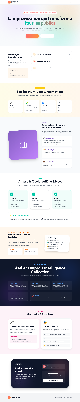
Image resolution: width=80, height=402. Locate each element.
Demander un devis (32, 36)
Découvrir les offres (47, 36)
